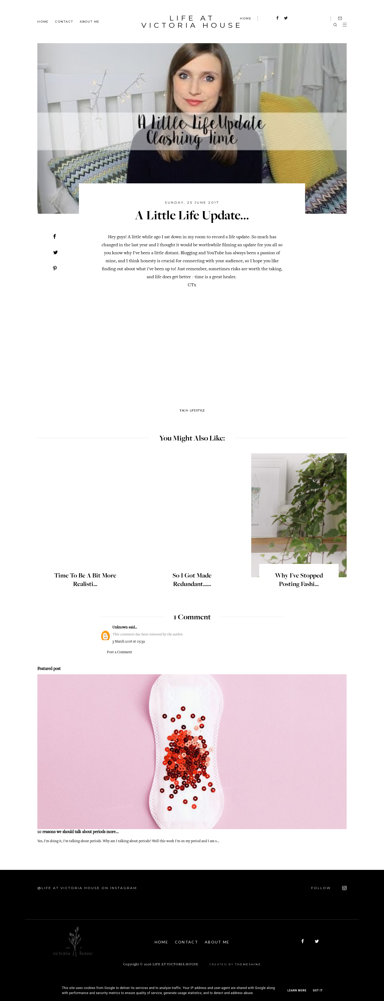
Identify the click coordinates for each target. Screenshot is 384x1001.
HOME (245, 18)
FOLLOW (329, 888)
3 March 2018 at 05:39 (128, 642)
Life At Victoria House (192, 22)
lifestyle (197, 410)
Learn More (296, 990)
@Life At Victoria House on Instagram (87, 888)
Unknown (120, 627)
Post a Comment (119, 652)
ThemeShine (248, 964)
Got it (318, 990)
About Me (89, 21)
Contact (64, 21)
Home (43, 21)
